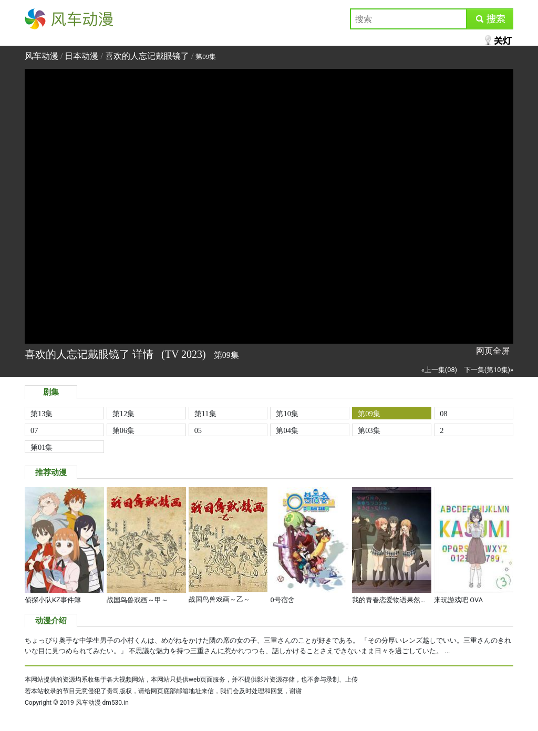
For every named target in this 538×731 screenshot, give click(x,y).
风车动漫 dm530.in (102, 702)
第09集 (369, 413)
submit (489, 19)
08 (443, 413)
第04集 (287, 430)
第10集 (287, 413)
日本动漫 (82, 56)
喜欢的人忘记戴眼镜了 (147, 56)
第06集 (123, 430)
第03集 (369, 430)
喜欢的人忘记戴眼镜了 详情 (90, 354)
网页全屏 (493, 351)
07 (34, 430)
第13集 (41, 413)
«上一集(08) (439, 370)
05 (198, 430)
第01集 (41, 447)
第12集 (123, 413)
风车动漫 (41, 19)
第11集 (205, 413)
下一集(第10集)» (488, 370)
